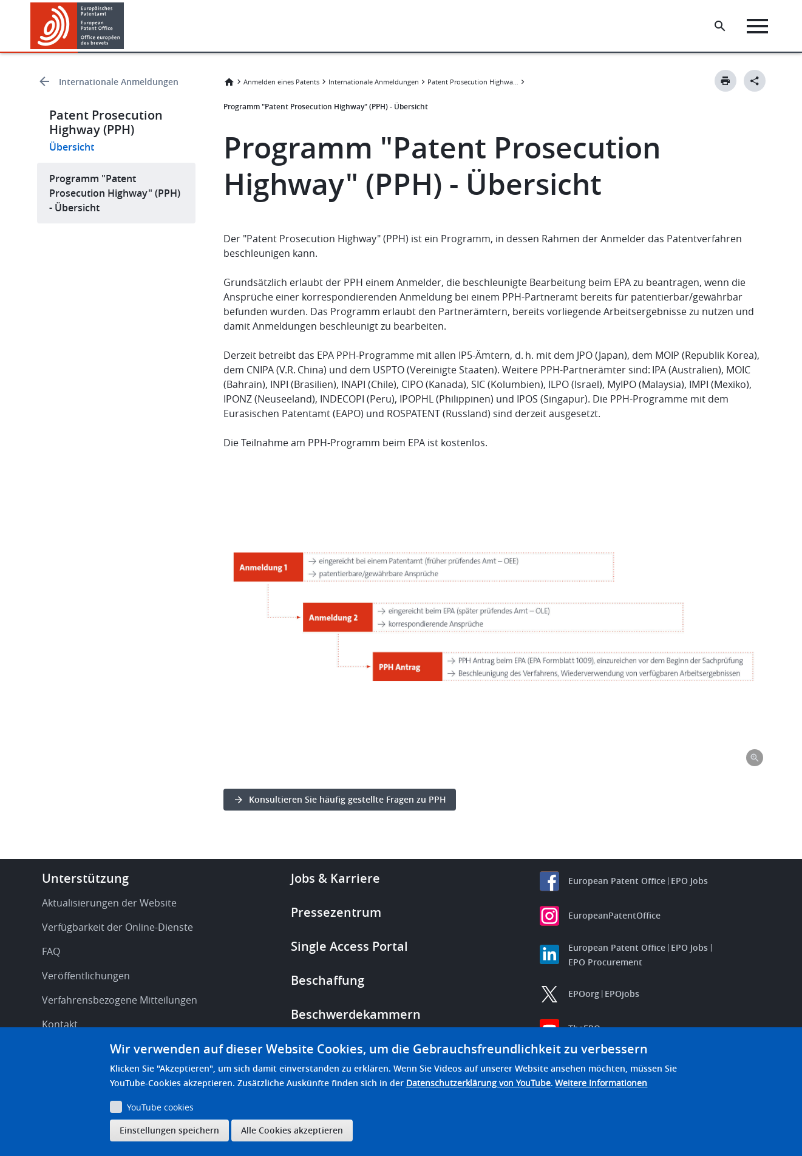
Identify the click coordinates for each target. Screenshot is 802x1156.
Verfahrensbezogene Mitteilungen (119, 1000)
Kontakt (60, 1024)
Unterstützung (85, 878)
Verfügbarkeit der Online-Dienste (117, 927)
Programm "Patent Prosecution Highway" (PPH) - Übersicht (114, 193)
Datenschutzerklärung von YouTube (478, 1083)
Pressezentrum (336, 912)
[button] (125, 26)
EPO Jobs (689, 880)
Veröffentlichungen (86, 975)
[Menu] (757, 26)
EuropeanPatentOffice (614, 915)
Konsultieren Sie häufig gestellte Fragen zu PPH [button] (347, 799)
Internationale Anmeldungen (118, 81)
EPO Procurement (605, 962)
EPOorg (583, 993)
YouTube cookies (160, 1107)
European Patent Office (616, 880)
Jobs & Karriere (335, 878)
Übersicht (71, 147)
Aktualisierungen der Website (109, 902)
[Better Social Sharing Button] (755, 81)
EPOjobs (622, 993)
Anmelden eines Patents (281, 81)
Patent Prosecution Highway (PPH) (472, 81)
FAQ (51, 951)
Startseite (228, 82)
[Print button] (725, 81)
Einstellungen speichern (169, 1130)
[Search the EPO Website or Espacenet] (720, 26)
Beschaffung (327, 980)
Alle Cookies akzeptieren (292, 1130)
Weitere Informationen (601, 1083)
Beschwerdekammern (356, 1014)
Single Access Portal (349, 946)
